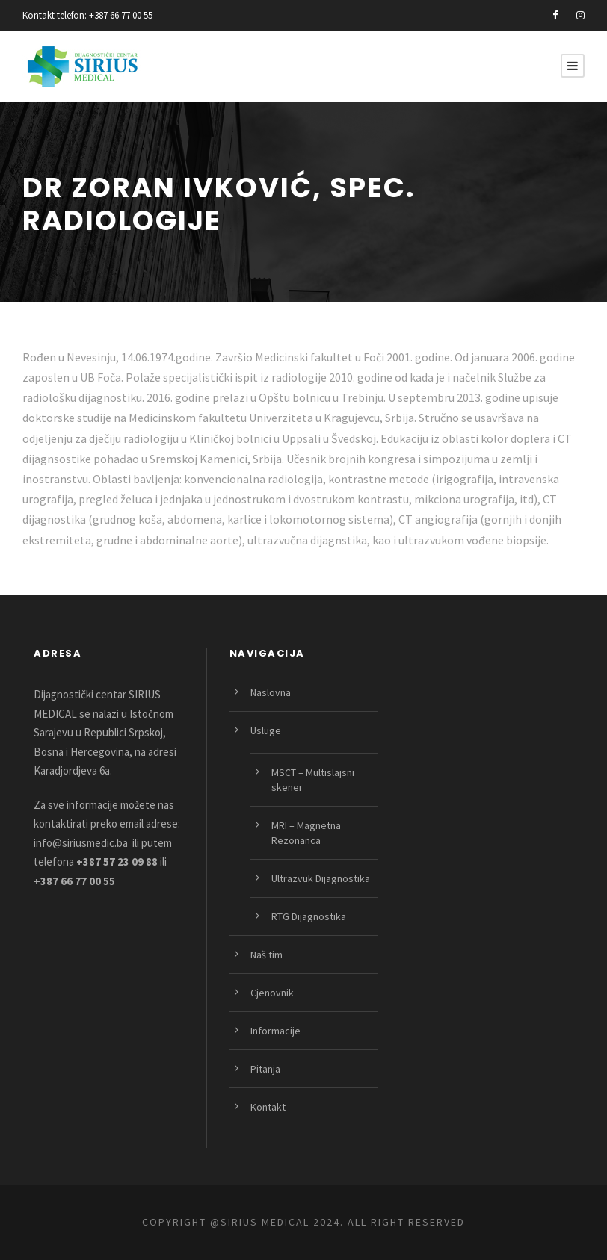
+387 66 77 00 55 (120, 15)
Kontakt (268, 1107)
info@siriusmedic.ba (81, 843)
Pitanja (265, 1069)
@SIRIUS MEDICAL (259, 1222)
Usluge (265, 730)
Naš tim (266, 954)
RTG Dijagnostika (308, 916)
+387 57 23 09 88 (117, 861)
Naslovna (270, 692)
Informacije (275, 1030)
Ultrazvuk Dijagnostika (320, 878)
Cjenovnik (272, 992)
